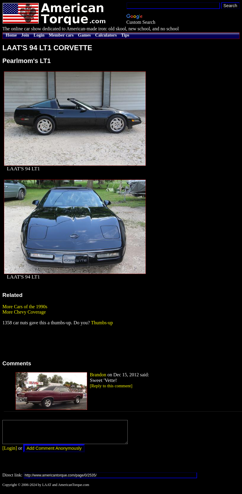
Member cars (61, 35)
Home (11, 35)
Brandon (98, 374)
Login (39, 35)
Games (84, 35)
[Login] (9, 452)
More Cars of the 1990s (24, 306)
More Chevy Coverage (24, 311)
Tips (125, 35)
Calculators (106, 35)
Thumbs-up (102, 322)
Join (25, 35)
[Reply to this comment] (111, 385)
